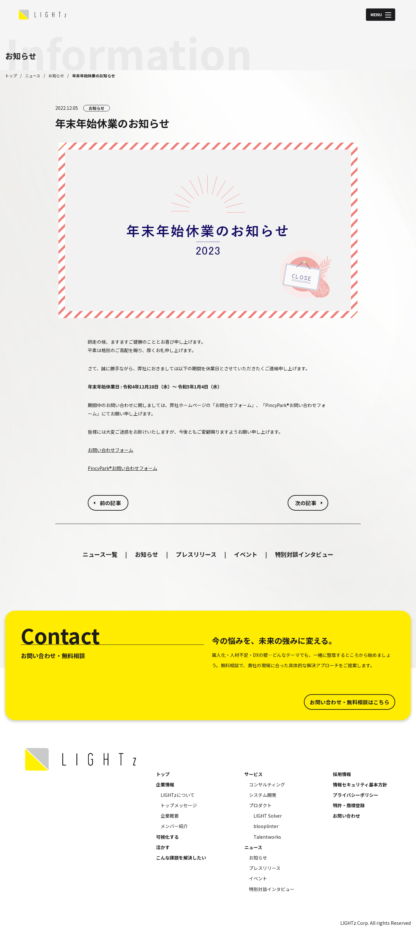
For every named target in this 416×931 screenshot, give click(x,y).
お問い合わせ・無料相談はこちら (349, 702)
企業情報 (165, 784)
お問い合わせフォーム (110, 450)
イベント (245, 554)
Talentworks (267, 837)
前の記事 (110, 503)
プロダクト (260, 805)
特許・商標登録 (349, 805)
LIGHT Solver (268, 815)
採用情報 (342, 774)
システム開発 (262, 795)
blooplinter (266, 826)
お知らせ (56, 75)
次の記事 (305, 503)
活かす (163, 847)
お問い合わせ (346, 815)
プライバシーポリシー (355, 795)
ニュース (32, 75)
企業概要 (170, 815)
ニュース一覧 (100, 554)
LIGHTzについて (178, 795)
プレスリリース (196, 554)
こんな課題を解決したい (181, 857)
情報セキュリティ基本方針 (360, 784)
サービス (253, 774)
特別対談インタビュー (304, 554)
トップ (11, 75)
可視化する (167, 837)
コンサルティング (267, 784)
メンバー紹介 (174, 826)
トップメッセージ (179, 805)
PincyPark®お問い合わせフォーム (122, 468)
